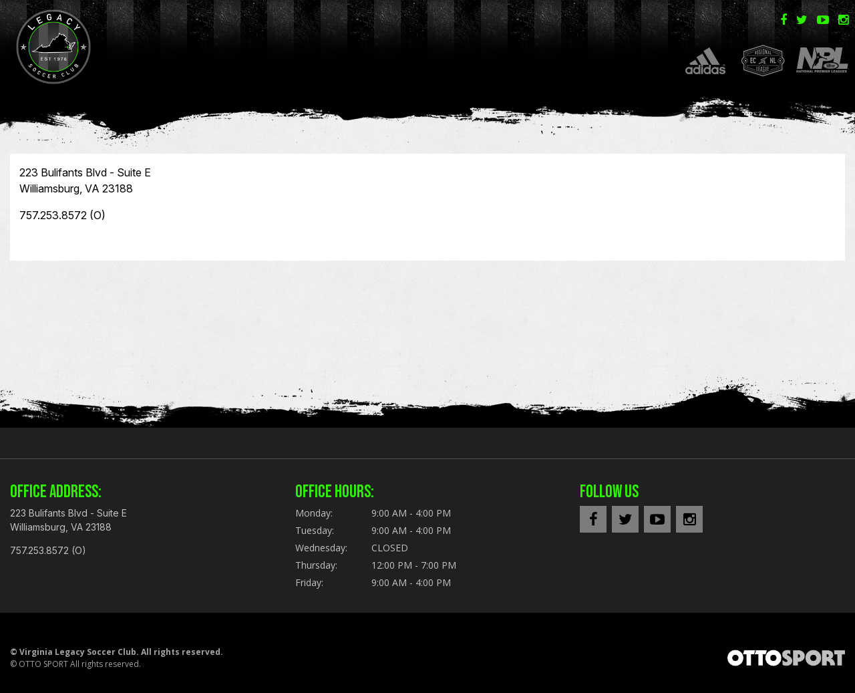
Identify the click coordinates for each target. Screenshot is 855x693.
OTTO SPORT (43, 664)
